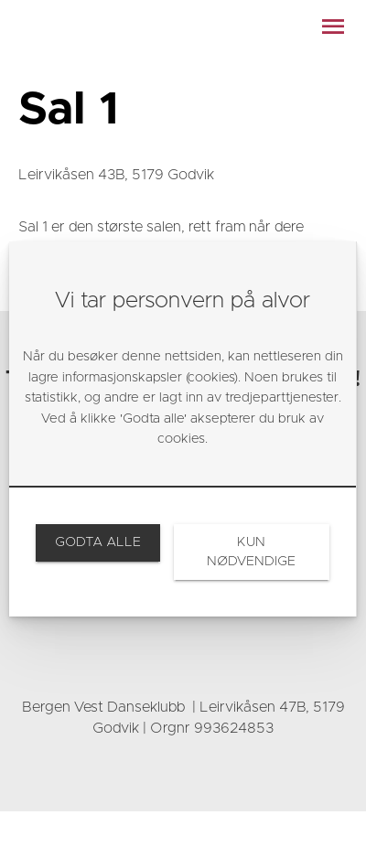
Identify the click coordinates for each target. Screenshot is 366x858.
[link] (97, 542)
